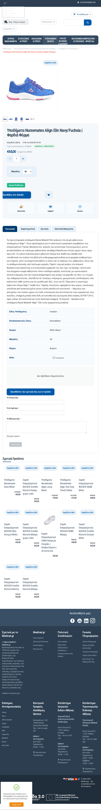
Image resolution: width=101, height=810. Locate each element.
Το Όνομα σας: (12, 398)
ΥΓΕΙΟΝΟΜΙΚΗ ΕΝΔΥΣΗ (50, 40)
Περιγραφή (10, 230)
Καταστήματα (38, 646)
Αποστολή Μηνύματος (64, 230)
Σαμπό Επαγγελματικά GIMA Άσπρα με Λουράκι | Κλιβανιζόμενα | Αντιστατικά (48, 543)
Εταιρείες (8, 29)
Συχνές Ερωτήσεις (89, 656)
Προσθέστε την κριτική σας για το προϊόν (30, 392)
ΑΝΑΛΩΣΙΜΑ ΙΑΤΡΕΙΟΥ (36, 40)
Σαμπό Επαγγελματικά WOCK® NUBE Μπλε (86, 485)
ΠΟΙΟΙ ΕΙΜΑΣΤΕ (8, 8)
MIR (3, 732)
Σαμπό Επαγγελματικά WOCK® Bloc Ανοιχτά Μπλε (11, 530)
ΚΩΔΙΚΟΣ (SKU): (13, 142)
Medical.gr (7, 49)
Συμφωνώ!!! (16, 805)
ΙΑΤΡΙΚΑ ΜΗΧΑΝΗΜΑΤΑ (11, 40)
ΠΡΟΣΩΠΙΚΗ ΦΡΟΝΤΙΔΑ (90, 40)
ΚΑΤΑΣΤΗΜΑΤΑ (7, 11)
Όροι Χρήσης (62, 642)
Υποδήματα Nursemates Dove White (9, 484)
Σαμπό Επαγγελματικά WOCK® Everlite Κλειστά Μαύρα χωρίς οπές (30, 532)
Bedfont (5, 739)
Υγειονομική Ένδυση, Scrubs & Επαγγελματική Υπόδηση (34, 49)
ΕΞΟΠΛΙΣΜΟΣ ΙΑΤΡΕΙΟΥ (23, 40)
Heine (4, 713)
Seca (4, 717)
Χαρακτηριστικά (28, 230)
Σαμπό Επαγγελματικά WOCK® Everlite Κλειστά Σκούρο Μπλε (86, 532)
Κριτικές (45, 230)
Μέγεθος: (15, 171)
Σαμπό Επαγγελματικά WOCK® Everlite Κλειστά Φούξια (11, 584)
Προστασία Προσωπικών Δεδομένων (63, 648)
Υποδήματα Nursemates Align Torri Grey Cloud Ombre (67, 485)
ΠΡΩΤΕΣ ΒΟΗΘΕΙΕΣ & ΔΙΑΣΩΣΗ (62, 41)
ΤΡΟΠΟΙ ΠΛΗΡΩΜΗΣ (9, 13)
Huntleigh (5, 728)
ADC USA (5, 746)
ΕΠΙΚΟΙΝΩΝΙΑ (7, 16)
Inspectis (5, 735)
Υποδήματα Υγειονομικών (68, 49)
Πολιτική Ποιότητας (40, 642)
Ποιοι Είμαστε (38, 639)
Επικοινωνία (37, 650)
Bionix (4, 742)
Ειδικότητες (47, 22)
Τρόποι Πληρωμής (89, 642)
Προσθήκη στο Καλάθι (25, 195)
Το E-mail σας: (12, 409)
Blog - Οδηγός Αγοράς (17, 22)
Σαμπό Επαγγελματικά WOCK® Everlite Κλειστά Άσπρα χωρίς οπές (30, 487)
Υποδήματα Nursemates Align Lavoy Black (47, 485)
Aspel (4, 724)
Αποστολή (15, 445)
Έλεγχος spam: (13, 437)
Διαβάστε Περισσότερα (11, 694)
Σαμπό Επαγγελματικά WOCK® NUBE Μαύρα (67, 530)
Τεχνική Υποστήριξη (90, 653)
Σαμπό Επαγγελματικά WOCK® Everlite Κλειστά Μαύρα (30, 584)
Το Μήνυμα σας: (13, 420)
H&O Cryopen (7, 720)
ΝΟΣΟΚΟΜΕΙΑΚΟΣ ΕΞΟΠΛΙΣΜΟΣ (79, 40)
